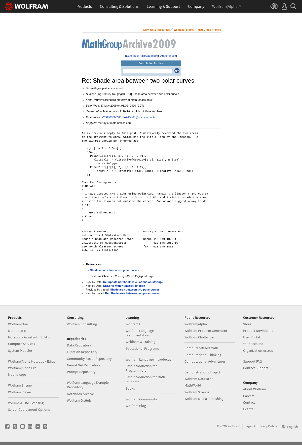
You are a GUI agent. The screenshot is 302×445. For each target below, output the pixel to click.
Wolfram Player (19, 392)
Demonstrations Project (202, 372)
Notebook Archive (80, 394)
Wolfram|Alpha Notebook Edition (33, 361)
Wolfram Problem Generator (205, 330)
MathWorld (192, 385)
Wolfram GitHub (79, 400)
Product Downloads (258, 330)
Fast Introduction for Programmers (141, 368)
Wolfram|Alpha (195, 324)
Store (247, 324)
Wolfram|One (18, 324)
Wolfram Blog (136, 405)
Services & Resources (156, 29)
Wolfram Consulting (82, 324)
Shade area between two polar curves (114, 270)
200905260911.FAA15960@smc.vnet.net (128, 117)
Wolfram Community (141, 399)
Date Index (132, 55)
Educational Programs (142, 348)
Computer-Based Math (201, 348)
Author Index (168, 55)
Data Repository (79, 345)
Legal (249, 426)
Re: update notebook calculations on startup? (133, 281)
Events (248, 409)
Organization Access (258, 350)
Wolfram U (133, 324)
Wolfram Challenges (199, 337)
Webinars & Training (140, 341)
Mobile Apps (17, 374)
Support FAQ (252, 361)
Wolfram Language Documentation (140, 332)
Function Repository (82, 351)
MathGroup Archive (209, 29)
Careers (248, 396)
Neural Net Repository (83, 365)
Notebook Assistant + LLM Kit (30, 337)
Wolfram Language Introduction (150, 359)
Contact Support (255, 368)
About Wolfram (254, 389)
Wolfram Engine (20, 385)
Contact (249, 402)
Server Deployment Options (29, 409)
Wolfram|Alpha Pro (22, 368)
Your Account (253, 343)
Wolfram (234, 426)
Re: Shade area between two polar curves (132, 293)
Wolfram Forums (184, 29)
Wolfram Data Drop (198, 378)
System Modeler (20, 350)
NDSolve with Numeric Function (124, 285)
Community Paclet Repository (89, 358)
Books (130, 388)
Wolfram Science (196, 392)
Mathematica (17, 330)
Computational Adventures (204, 361)
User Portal (251, 337)
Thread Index (150, 55)
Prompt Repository (81, 371)
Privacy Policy (266, 426)
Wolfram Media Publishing (203, 398)
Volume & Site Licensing (26, 403)
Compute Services (21, 343)
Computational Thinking (202, 355)
